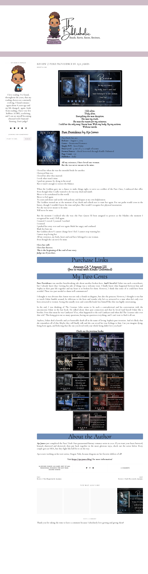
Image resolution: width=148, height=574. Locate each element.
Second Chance (54, 469)
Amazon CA (81, 267)
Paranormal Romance (48, 468)
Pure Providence (71, 132)
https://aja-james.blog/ (82, 459)
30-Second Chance (45, 466)
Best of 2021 (65, 466)
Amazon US (99, 267)
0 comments (125, 468)
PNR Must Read (63, 468)
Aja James (56, 466)
